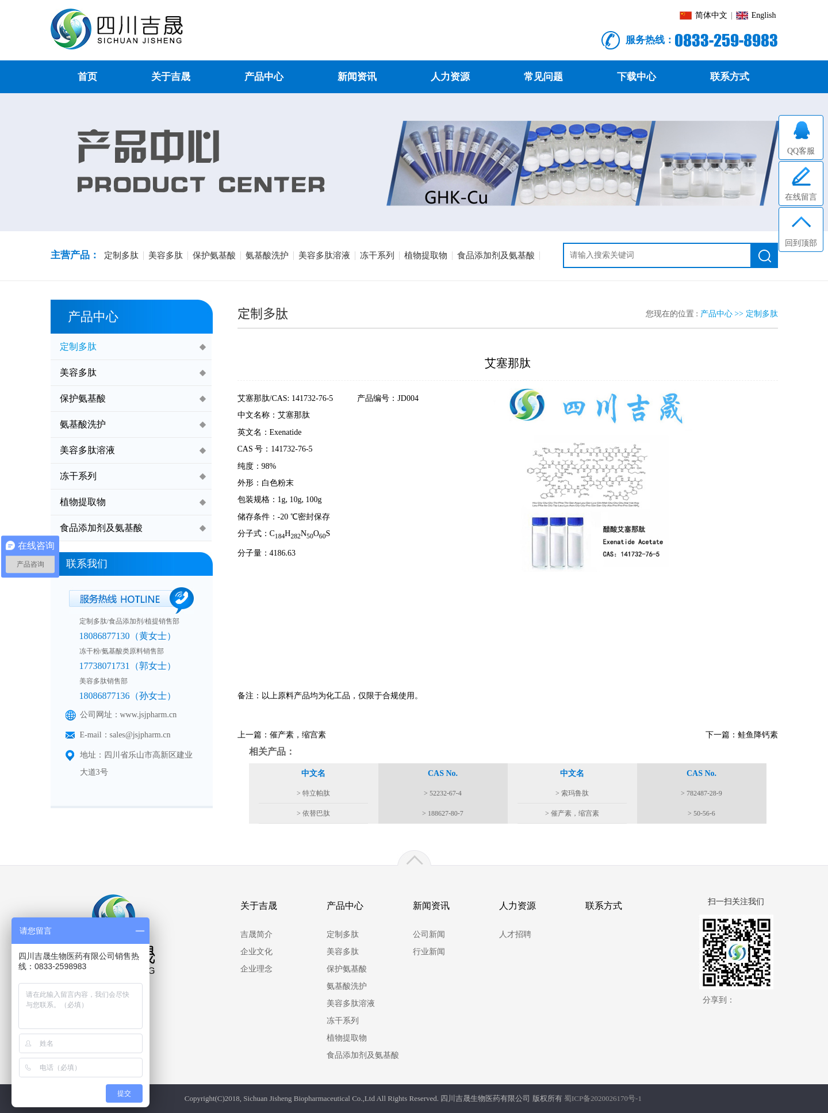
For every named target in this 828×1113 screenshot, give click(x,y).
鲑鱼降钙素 (758, 734)
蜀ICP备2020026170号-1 (603, 1098)
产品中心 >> (723, 313)
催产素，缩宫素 (298, 734)
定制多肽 (762, 313)
